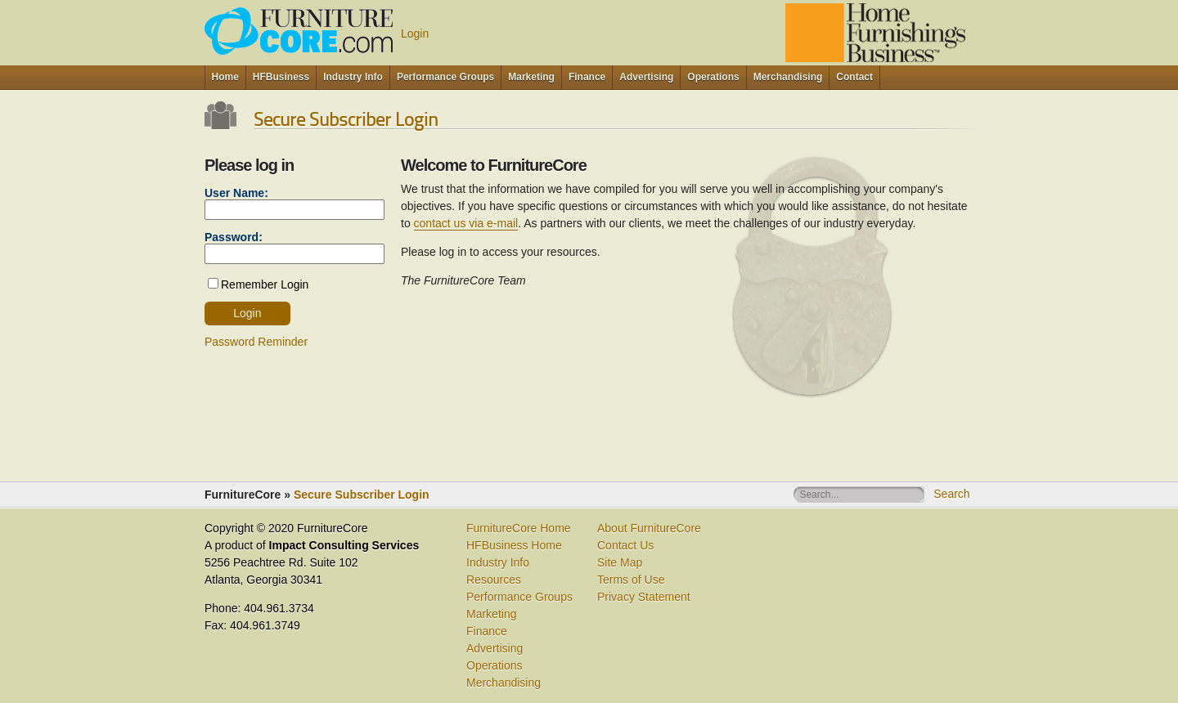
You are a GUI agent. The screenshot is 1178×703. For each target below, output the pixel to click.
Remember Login (264, 284)
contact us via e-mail (466, 223)
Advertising (494, 648)
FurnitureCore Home (518, 528)
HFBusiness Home (514, 545)
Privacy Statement (643, 596)
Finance (486, 631)
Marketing (491, 613)
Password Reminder (256, 341)
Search (951, 493)
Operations (494, 665)
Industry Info (497, 562)
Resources (493, 579)
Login (415, 33)
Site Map (619, 562)
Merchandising (503, 682)
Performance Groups (519, 596)
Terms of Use (630, 579)
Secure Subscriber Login (361, 494)
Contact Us (625, 545)
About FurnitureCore (649, 528)
